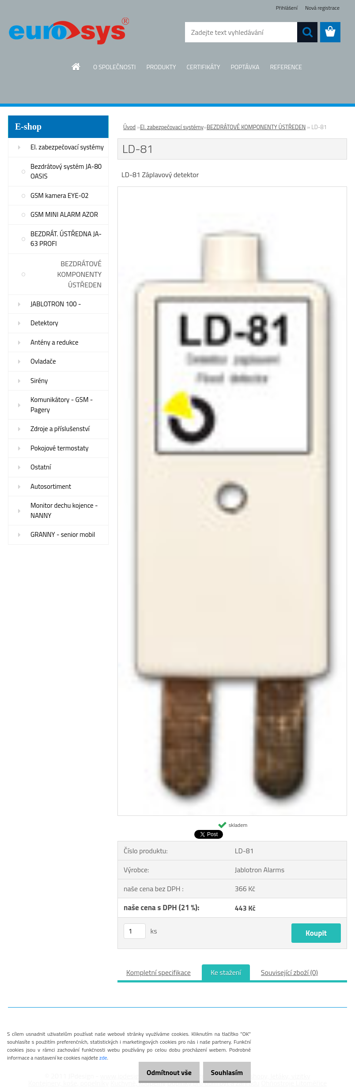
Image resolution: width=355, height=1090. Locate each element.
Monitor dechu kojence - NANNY (64, 510)
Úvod (129, 127)
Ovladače (43, 361)
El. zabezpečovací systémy (67, 147)
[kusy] (135, 931)
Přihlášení (287, 8)
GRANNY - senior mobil (62, 534)
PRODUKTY (161, 66)
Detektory (44, 323)
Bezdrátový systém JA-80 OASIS (66, 171)
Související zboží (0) (289, 972)
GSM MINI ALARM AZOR (64, 214)
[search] (307, 32)
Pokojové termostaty (59, 448)
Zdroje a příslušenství (60, 429)
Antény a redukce (54, 342)
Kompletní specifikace (158, 972)
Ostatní (40, 467)
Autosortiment (50, 486)
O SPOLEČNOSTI (114, 66)
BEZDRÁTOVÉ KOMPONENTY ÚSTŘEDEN (79, 274)
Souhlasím (224, 1072)
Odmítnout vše (159, 1072)
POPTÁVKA (244, 66)
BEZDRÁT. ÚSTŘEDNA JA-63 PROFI (66, 239)
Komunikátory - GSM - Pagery (61, 404)
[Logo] (68, 33)
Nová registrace (322, 8)
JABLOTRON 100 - (55, 304)
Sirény (39, 381)
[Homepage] (76, 66)
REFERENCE (286, 66)
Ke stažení (226, 972)
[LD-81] (232, 190)
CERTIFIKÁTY (203, 66)
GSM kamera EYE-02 (59, 195)
